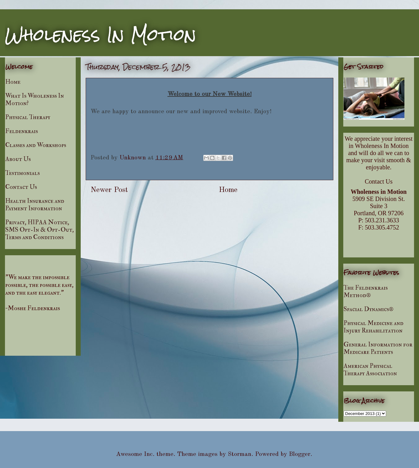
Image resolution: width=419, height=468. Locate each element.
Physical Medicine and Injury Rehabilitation (373, 326)
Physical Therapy (27, 117)
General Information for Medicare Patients (378, 348)
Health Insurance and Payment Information (34, 204)
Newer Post (109, 190)
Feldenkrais (21, 131)
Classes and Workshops (35, 145)
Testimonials (22, 173)
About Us (18, 159)
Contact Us (21, 187)
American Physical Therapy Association (370, 369)
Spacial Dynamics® (369, 309)
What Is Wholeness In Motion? (34, 99)
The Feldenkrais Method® (366, 291)
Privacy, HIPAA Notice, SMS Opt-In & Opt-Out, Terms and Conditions (39, 229)
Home (228, 190)
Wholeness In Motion (100, 34)
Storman (239, 454)
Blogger (299, 454)
